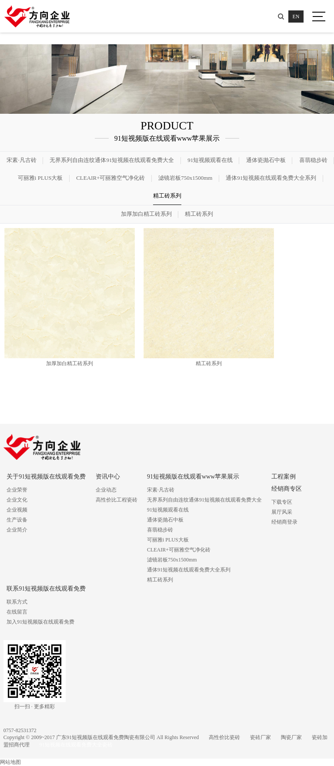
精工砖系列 (167, 195)
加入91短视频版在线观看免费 (40, 622)
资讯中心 (108, 476)
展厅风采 (281, 512)
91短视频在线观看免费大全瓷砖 (76, 745)
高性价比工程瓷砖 (116, 500)
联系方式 (17, 602)
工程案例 (283, 476)
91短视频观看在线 (210, 160)
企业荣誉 (17, 490)
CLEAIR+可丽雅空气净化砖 (110, 178)
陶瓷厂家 (291, 737)
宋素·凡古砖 (21, 160)
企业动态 (106, 490)
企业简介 (17, 530)
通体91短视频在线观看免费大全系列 (271, 178)
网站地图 (10, 762)
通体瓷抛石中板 (266, 160)
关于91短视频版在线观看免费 (46, 476)
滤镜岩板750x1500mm (185, 178)
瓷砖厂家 (260, 737)
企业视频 (17, 510)
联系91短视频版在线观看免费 (46, 588)
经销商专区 (286, 488)
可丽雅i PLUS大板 (40, 178)
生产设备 (17, 520)
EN (296, 16)
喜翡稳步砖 (313, 160)
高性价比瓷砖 (224, 737)
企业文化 (17, 500)
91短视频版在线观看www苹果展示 (193, 476)
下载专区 (281, 502)
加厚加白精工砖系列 (146, 214)
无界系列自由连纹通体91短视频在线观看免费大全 (112, 160)
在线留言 (17, 612)
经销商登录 (284, 522)
